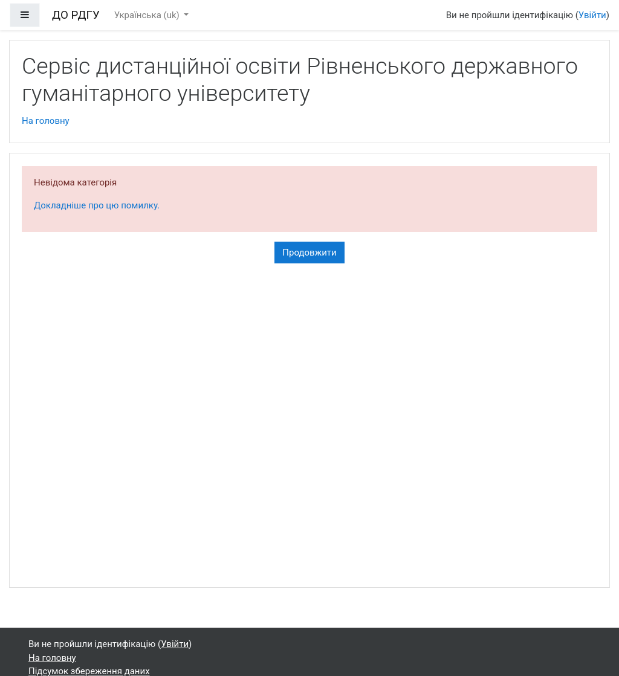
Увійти (592, 15)
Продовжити (309, 252)
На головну (46, 120)
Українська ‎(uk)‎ (148, 15)
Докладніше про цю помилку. (97, 205)
